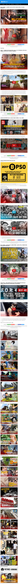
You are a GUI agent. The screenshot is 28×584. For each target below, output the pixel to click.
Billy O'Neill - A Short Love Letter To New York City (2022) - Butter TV (13, 7)
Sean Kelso (25, 242)
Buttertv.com (13, 94)
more (7, 329)
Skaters (3, 4)
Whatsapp (9, 44)
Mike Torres (23, 135)
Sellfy (12, 322)
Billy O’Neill (11, 25)
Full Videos (12, 4)
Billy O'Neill (4, 115)
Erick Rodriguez (15, 242)
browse (7, 566)
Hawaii (4, 70)
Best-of (25, 115)
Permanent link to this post (14, 46)
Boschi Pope (4, 242)
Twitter (23, 44)
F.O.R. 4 (2, 322)
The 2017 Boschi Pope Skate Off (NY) (8, 160)
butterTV (17, 27)
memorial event (4, 26)
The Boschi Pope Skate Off (8, 241)
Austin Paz (5, 71)
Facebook (20, 44)
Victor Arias (14, 326)
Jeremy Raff (17, 137)
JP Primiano (21, 115)
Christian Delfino (14, 137)
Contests (11, 242)
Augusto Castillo (10, 136)
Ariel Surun (17, 136)
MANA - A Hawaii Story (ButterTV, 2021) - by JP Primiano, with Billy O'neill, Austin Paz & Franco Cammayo (14, 50)
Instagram (13, 44)
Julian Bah (17, 326)
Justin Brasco (6, 136)
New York (2, 241)
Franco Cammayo (20, 71)
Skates (7, 4)
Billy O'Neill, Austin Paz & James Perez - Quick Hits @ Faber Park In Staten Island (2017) (14, 245)
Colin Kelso (21, 242)
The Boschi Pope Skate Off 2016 (16, 241)
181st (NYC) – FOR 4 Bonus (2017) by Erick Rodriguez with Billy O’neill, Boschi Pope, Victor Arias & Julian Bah (13, 283)
